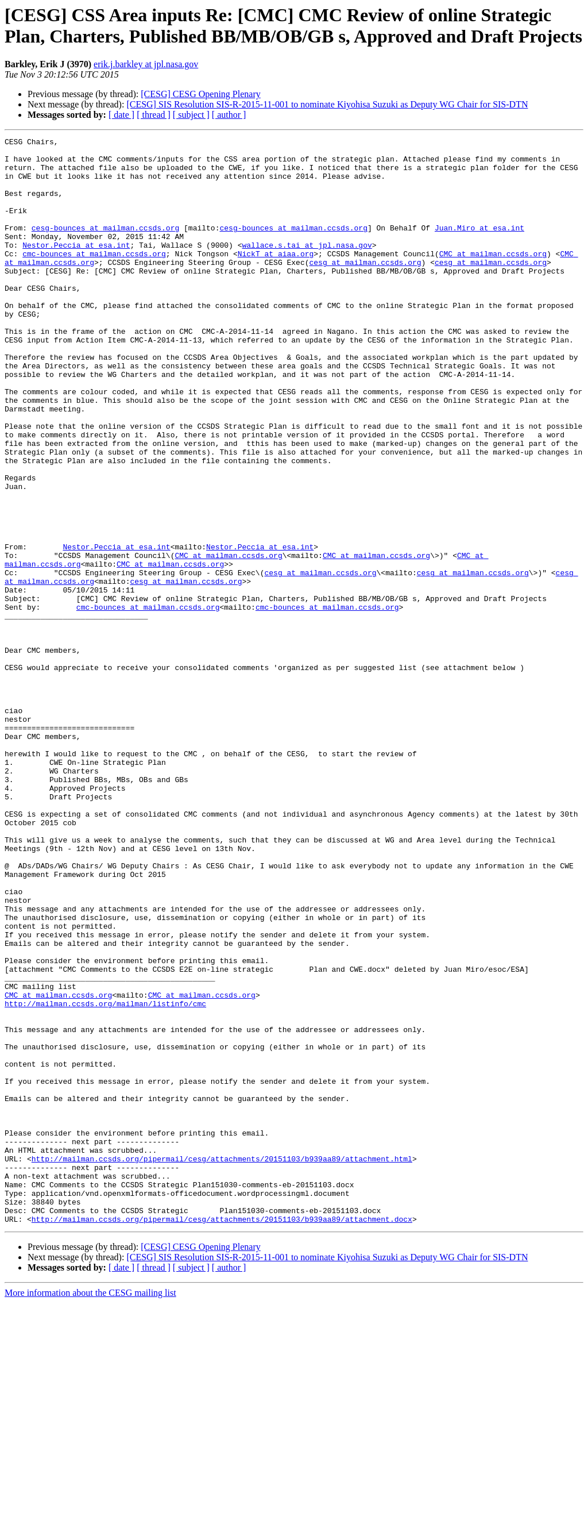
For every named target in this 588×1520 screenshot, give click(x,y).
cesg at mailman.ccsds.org (365, 288)
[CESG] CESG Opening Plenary (200, 94)
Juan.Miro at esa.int (479, 246)
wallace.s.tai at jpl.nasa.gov (307, 267)
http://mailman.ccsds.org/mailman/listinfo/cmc (105, 1177)
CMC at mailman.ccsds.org (493, 277)
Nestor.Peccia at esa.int (76, 267)
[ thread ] (154, 115)
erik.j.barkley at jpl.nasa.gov (146, 64)
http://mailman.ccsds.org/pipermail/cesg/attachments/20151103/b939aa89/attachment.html (222, 1364)
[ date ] (121, 115)
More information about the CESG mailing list (90, 1510)
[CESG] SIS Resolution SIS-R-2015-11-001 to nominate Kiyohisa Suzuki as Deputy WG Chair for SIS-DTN (327, 104)
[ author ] (229, 115)
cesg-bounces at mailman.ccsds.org (105, 246)
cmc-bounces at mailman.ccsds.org (94, 277)
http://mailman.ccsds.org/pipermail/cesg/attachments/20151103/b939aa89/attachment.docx (222, 1436)
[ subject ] (191, 115)
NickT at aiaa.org (276, 277)
